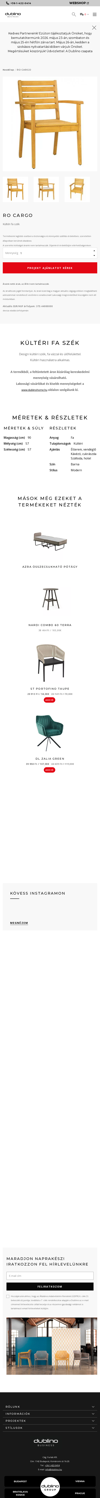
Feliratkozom (50, 1286)
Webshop (79, 3)
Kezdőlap (8, 69)
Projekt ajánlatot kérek (50, 268)
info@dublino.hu (53, 1469)
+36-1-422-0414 (52, 1465)
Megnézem (19, 923)
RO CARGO (24, 69)
